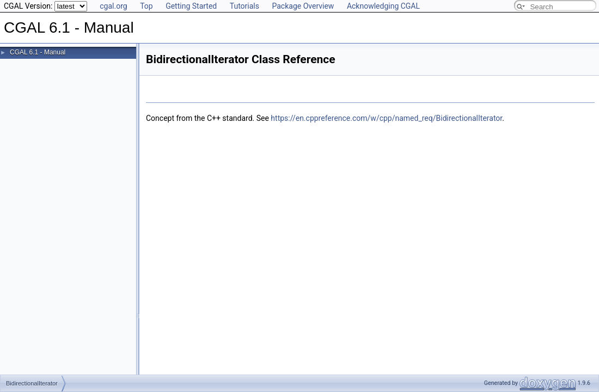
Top (146, 6)
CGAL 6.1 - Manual (37, 52)
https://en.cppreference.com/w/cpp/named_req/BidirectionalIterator (386, 118)
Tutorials (244, 6)
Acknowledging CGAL (383, 6)
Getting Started (191, 6)
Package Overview (303, 6)
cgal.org (113, 6)
